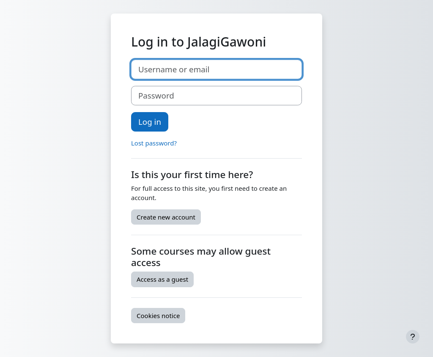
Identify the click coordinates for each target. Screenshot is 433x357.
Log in (149, 121)
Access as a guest (162, 279)
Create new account (166, 217)
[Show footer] (412, 336)
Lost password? (154, 143)
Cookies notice (158, 315)
